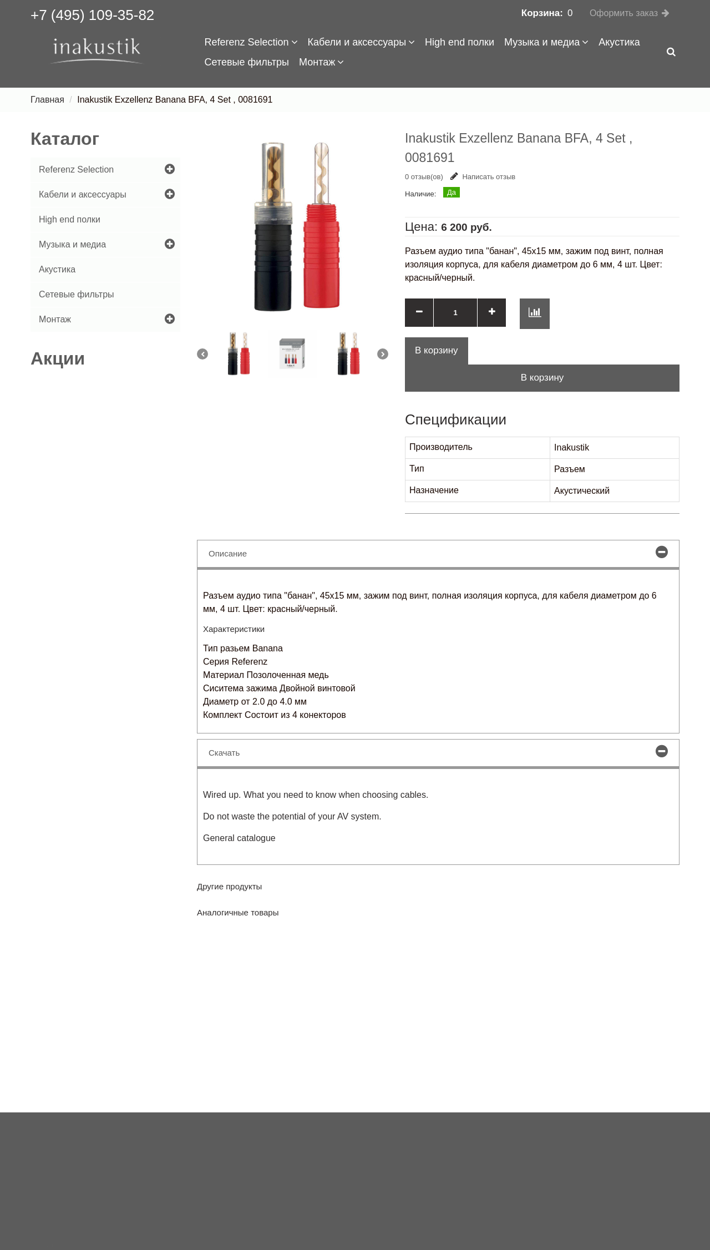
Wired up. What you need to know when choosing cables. (315, 794)
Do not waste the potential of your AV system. (292, 816)
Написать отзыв (482, 177)
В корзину (542, 377)
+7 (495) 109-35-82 (92, 15)
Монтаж (321, 62)
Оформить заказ (624, 13)
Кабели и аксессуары (361, 42)
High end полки (459, 42)
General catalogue (239, 838)
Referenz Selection (251, 42)
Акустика (619, 42)
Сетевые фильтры (247, 62)
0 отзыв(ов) (424, 177)
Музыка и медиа (546, 42)
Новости (48, 1179)
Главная (47, 99)
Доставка (50, 1198)
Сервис (46, 1236)
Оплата (46, 1217)
